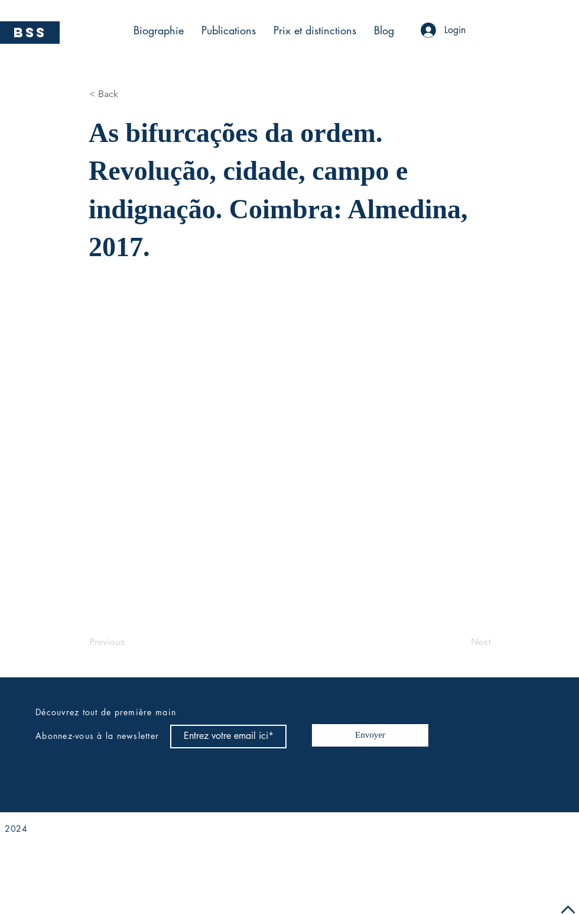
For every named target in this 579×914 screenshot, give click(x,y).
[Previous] (128, 642)
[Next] (461, 642)
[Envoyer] (370, 735)
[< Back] (128, 94)
